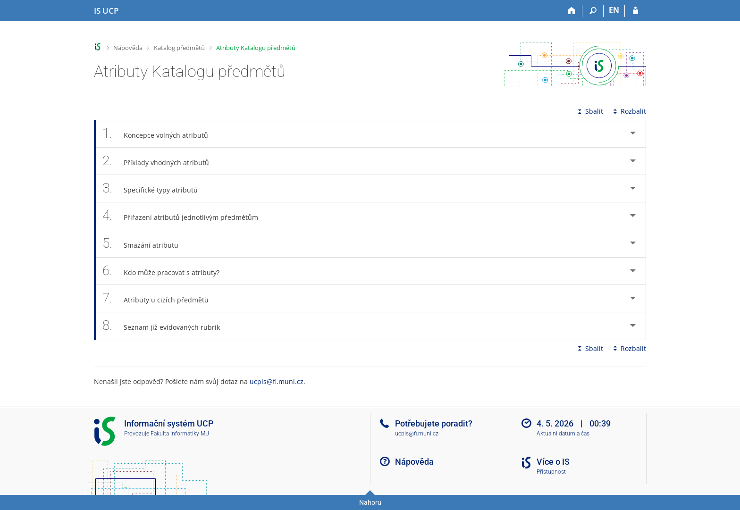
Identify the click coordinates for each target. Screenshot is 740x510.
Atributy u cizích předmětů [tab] (160, 298)
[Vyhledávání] (593, 11)
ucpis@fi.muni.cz (276, 381)
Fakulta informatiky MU (180, 433)
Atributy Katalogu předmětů (255, 47)
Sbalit (589, 111)
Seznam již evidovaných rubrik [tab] (166, 326)
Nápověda (128, 47)
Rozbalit (628, 111)
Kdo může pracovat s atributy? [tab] (166, 271)
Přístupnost (551, 471)
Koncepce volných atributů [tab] (160, 133)
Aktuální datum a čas (563, 433)
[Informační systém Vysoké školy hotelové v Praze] (106, 11)
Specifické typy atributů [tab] (155, 188)
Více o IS (553, 462)
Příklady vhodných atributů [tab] (160, 161)
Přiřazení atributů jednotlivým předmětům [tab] (185, 216)
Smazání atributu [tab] (145, 243)
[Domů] (571, 11)
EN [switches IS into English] (614, 10)
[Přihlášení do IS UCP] (635, 11)
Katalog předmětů (179, 47)
